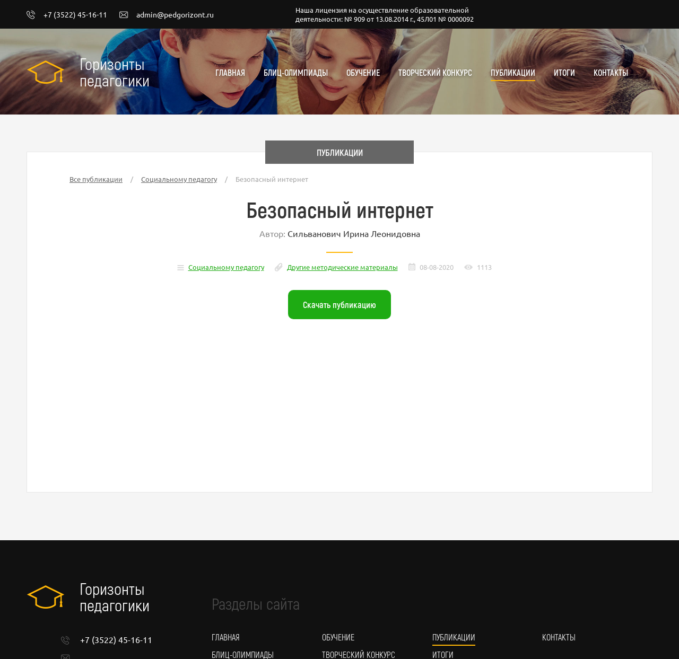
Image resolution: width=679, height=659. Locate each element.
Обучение (363, 72)
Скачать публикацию (339, 304)
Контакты (611, 72)
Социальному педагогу (179, 178)
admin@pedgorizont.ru (166, 15)
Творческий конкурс (435, 72)
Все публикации (96, 178)
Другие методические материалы (342, 266)
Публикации (513, 72)
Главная (230, 72)
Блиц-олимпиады (296, 72)
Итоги (564, 72)
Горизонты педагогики (115, 71)
